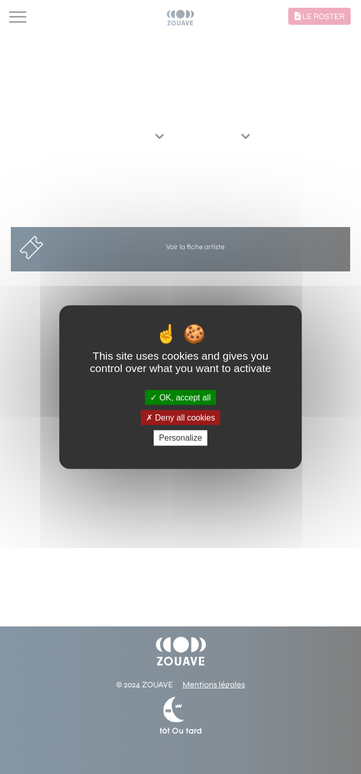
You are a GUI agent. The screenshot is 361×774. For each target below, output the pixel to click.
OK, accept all (180, 397)
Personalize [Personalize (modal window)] (180, 437)
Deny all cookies (180, 417)
